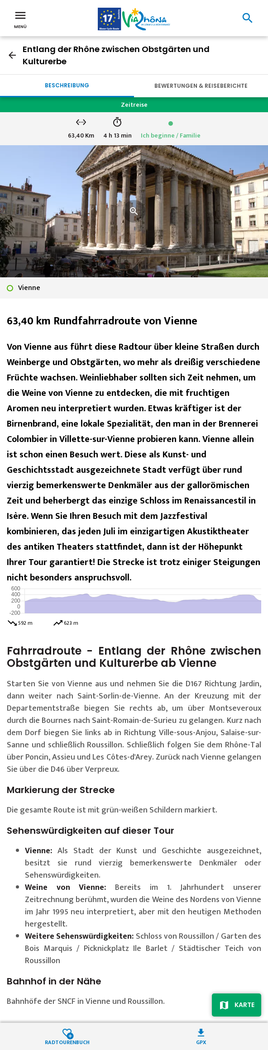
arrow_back (12, 55)
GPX (201, 1041)
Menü (20, 19)
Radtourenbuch (67, 1041)
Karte (244, 1004)
